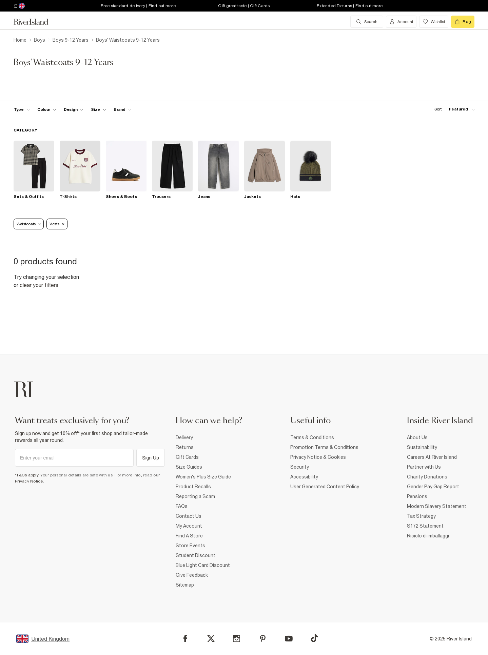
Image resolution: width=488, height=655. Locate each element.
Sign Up (150, 457)
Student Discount (195, 555)
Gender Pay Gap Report (433, 486)
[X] (211, 638)
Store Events (190, 545)
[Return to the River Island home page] (36, 22)
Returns (185, 447)
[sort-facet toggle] (453, 109)
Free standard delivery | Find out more (138, 5)
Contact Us (188, 516)
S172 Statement (425, 526)
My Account (189, 526)
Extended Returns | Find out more (350, 5)
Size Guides (189, 467)
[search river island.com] (366, 21)
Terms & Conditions (312, 437)
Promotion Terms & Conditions (324, 447)
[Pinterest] (262, 638)
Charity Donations (427, 476)
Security (299, 467)
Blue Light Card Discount (203, 565)
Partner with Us (424, 467)
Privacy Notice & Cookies (318, 457)
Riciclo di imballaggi (428, 535)
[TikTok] (314, 638)
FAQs (182, 506)
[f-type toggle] (22, 109)
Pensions (417, 496)
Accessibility (304, 476)
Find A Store (189, 535)
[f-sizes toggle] (98, 109)
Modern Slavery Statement (436, 506)
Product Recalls (193, 486)
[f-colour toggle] (46, 109)
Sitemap (185, 585)
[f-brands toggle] (123, 109)
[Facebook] (185, 638)
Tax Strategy (421, 516)
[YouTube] (288, 638)
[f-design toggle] (73, 109)
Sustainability (422, 447)
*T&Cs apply (26, 475)
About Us (417, 437)
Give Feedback (192, 575)
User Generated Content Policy (324, 486)
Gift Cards (187, 457)
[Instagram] (236, 638)
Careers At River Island (432, 457)
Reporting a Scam (195, 496)
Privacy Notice (29, 481)
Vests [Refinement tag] (57, 224)
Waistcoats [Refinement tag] (29, 224)
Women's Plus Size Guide (203, 476)
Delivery (184, 437)
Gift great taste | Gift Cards (244, 5)
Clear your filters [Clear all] (39, 285)
